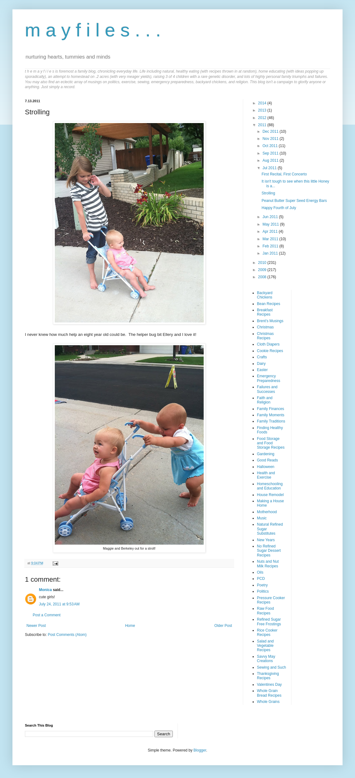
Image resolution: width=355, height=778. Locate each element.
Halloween (265, 467)
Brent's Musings (270, 321)
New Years (266, 540)
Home (130, 625)
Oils (260, 572)
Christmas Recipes (265, 336)
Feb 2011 (271, 246)
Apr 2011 (271, 231)
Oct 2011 (271, 146)
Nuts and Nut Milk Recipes (268, 563)
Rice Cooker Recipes (267, 632)
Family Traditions (271, 421)
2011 (262, 125)
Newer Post (36, 625)
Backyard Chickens (264, 295)
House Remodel (270, 495)
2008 (262, 277)
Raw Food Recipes (265, 610)
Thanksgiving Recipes (268, 675)
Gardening (265, 454)
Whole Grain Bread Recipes (269, 693)
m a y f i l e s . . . (93, 30)
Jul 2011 (270, 168)
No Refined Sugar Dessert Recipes (269, 550)
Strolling (268, 193)
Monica (45, 590)
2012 (262, 118)
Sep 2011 (271, 153)
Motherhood (267, 512)
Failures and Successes (267, 389)
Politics (263, 591)
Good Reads (267, 460)
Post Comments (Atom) (67, 634)
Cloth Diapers (268, 344)
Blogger (199, 750)
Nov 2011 (271, 138)
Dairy (261, 363)
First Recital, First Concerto (284, 174)
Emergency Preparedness (268, 378)
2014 (262, 103)
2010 (262, 262)
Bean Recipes (268, 304)
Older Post (223, 625)
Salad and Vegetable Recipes (265, 645)
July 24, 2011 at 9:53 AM (59, 604)
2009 (262, 270)
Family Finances (270, 409)
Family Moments (270, 415)
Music (262, 518)
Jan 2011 (271, 253)
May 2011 (271, 224)
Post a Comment (46, 615)
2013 (262, 110)
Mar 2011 (271, 239)
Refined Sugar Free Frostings (269, 621)
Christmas (265, 327)
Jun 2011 (271, 217)
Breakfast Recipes (265, 312)
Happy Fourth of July (279, 208)
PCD (261, 578)
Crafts (262, 357)
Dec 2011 (271, 131)
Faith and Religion (264, 400)
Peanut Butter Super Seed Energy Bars (294, 200)
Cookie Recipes (270, 351)
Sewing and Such (271, 667)
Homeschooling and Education (270, 486)
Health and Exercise (266, 475)
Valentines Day (269, 684)
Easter (262, 370)
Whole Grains (268, 701)
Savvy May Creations (266, 658)
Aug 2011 (271, 160)
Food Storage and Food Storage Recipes (271, 443)
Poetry (262, 585)
